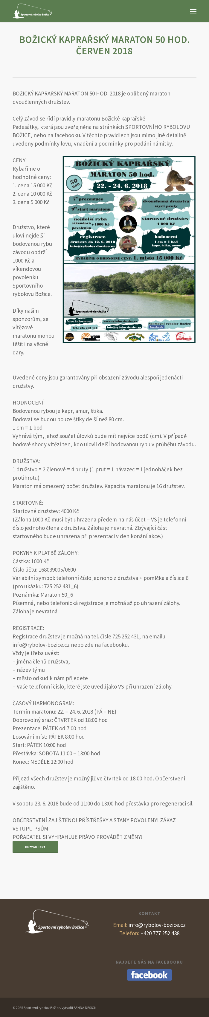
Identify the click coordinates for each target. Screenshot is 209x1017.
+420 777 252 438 (149, 933)
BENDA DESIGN (85, 1007)
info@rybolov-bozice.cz (149, 924)
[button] (193, 11)
